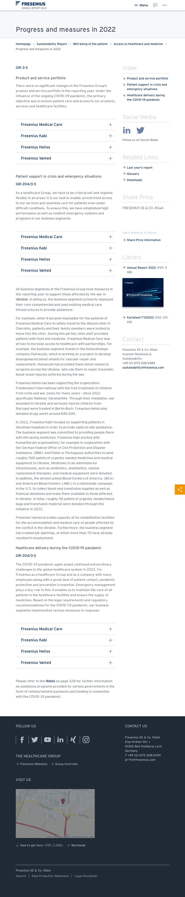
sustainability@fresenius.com (143, 367)
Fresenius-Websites (31, 764)
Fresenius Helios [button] (66, 147)
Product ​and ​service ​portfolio (145, 78)
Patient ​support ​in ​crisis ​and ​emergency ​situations (145, 86)
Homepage (23, 44)
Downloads (132, 179)
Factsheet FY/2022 (145, 320)
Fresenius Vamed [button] (66, 158)
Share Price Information (141, 240)
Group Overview (64, 764)
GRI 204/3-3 (26, 184)
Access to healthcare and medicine (138, 44)
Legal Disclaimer (86, 876)
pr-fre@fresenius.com (140, 760)
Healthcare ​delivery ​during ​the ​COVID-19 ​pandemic (144, 97)
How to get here (39, 845)
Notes (50, 681)
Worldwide (76, 845)
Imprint (21, 876)
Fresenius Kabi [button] (66, 136)
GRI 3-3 (22, 67)
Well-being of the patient (90, 44)
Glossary (131, 173)
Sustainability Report (52, 44)
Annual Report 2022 (144, 270)
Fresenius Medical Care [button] (66, 124)
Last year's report (137, 167)
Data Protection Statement (50, 876)
